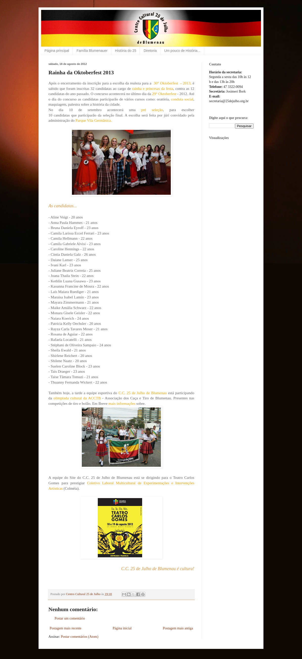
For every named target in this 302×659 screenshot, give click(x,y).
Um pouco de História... (182, 51)
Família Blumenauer (92, 51)
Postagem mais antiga (178, 628)
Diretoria (150, 51)
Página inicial (122, 628)
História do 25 (125, 51)
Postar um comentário (70, 618)
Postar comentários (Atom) (79, 637)
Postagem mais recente (65, 628)
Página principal (56, 51)
